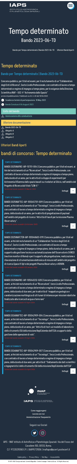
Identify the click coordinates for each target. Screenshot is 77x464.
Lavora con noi (38, 413)
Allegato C (9, 137)
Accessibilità (55, 457)
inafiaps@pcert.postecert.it (56, 449)
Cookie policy (21, 457)
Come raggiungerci (38, 410)
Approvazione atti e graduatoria (18, 115)
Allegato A (9, 130)
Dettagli (65, 190)
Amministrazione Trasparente (38, 417)
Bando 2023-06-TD (13, 127)
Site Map (45, 457)
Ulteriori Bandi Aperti (65, 50)
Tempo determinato (13, 162)
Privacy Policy (34, 457)
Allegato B (9, 133)
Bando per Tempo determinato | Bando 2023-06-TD (33, 50)
